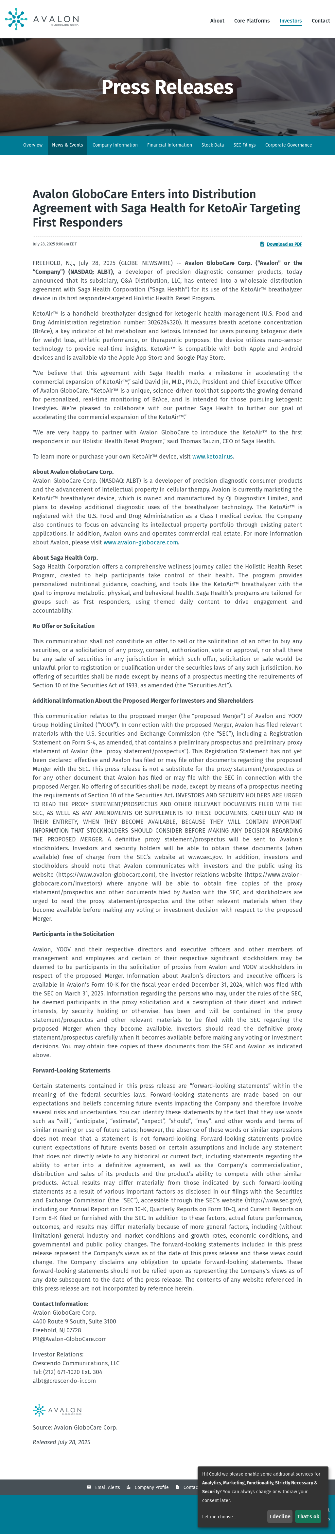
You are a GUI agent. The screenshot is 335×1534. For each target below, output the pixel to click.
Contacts (193, 1487)
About (217, 21)
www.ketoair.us (212, 456)
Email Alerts (107, 1487)
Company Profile (152, 1487)
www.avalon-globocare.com (141, 542)
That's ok (308, 1516)
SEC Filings (245, 145)
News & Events (67, 145)
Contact (321, 21)
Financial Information (169, 145)
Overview (33, 145)
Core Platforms (252, 21)
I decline (280, 1516)
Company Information (115, 145)
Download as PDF (280, 244)
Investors (291, 21)
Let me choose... (219, 1517)
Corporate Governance (288, 145)
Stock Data (213, 145)
